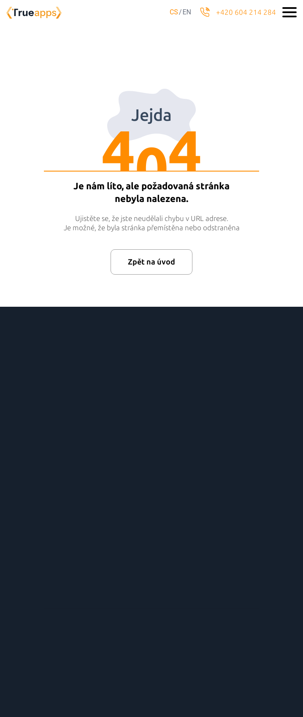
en (186, 12)
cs (174, 12)
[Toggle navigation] (289, 12)
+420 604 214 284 (246, 12)
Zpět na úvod (151, 262)
